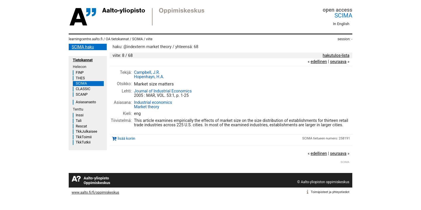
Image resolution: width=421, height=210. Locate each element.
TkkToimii (84, 137)
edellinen (318, 61)
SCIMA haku (83, 47)
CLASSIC (83, 89)
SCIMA (343, 15)
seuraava (338, 61)
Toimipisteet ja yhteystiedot (330, 192)
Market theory (146, 106)
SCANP (82, 94)
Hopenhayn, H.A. (149, 76)
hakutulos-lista (336, 55)
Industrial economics (153, 102)
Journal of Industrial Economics (162, 91)
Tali (79, 120)
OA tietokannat (117, 39)
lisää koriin (126, 138)
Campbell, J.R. (147, 72)
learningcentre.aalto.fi (86, 39)
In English (341, 24)
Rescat (81, 126)
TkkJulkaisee (86, 131)
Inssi (79, 115)
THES (80, 78)
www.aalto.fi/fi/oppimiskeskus (95, 192)
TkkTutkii (83, 142)
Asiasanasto (86, 102)
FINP (80, 72)
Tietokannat (83, 60)
